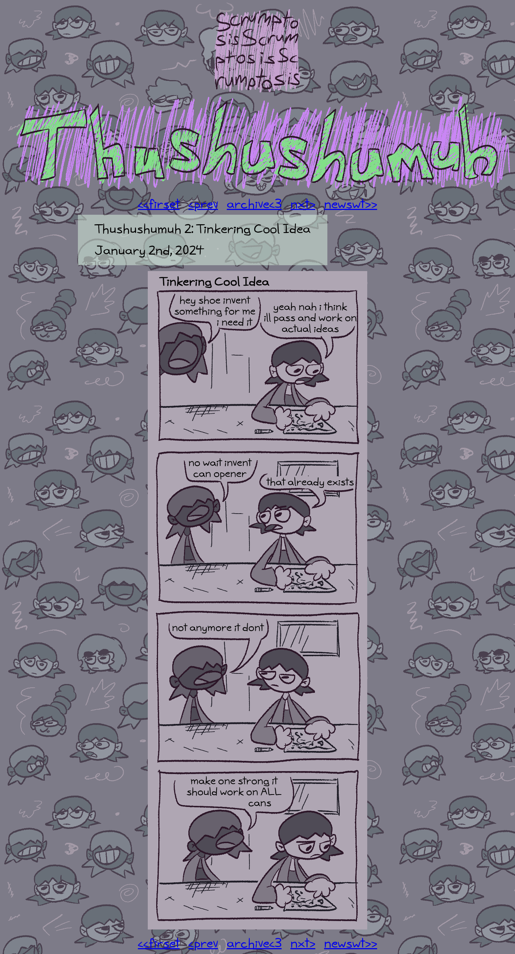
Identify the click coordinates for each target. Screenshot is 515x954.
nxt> (302, 204)
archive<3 (254, 204)
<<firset (159, 204)
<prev (203, 204)
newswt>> (350, 204)
